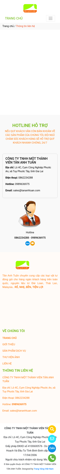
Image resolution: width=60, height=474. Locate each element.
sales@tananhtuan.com (26, 190)
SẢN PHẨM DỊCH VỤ (14, 350)
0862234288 (25, 177)
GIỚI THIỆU (8, 344)
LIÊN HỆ (7, 363)
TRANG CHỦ (14, 18)
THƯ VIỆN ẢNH (11, 357)
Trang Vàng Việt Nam (43, 469)
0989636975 (22, 184)
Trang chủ (8, 26)
